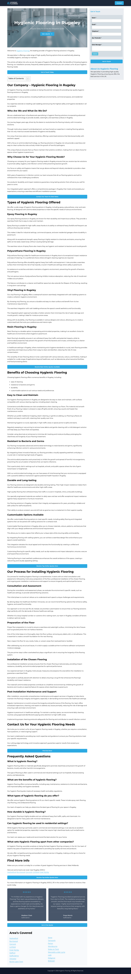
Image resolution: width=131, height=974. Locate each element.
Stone (50, 938)
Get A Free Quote (47, 925)
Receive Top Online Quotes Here (47, 566)
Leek (49, 955)
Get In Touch (106, 61)
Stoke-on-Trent (53, 949)
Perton (50, 943)
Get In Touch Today (47, 72)
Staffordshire (14, 956)
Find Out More (47, 751)
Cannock (28, 872)
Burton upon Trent (16, 962)
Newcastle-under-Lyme (56, 952)
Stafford (12, 953)
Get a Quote (47, 34)
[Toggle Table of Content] (27, 78)
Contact (119, 3)
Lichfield (36, 872)
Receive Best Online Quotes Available (47, 367)
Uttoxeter (12, 959)
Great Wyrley (44, 872)
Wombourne (52, 946)
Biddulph (51, 961)
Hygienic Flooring (22, 51)
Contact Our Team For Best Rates (47, 196)
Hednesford (11, 872)
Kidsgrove (51, 958)
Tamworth (52, 940)
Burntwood (21, 872)
